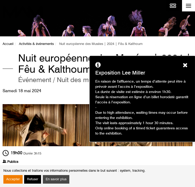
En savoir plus (56, 179)
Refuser (32, 179)
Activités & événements (36, 44)
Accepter (13, 179)
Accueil (8, 44)
